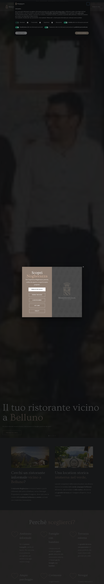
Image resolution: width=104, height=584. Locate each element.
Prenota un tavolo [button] (37, 289)
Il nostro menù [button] (37, 300)
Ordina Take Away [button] (37, 294)
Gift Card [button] (37, 305)
